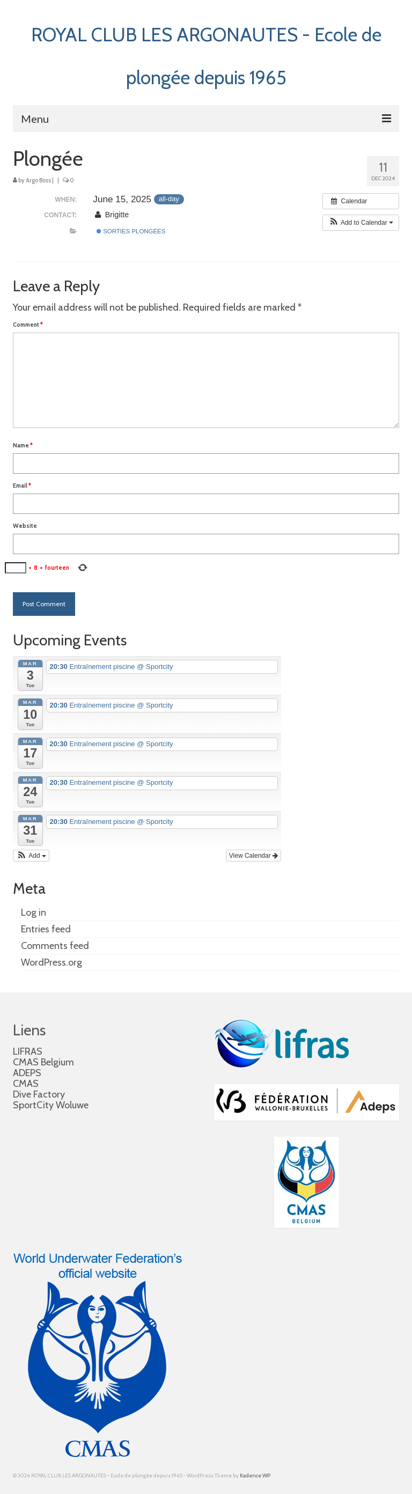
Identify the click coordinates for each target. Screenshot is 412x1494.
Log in (33, 912)
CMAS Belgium (43, 1062)
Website (25, 525)
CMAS (26, 1084)
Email (22, 485)
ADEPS (27, 1073)
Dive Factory (39, 1094)
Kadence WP (255, 1475)
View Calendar (253, 855)
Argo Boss (38, 180)
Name (23, 445)
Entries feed (46, 929)
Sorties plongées (131, 231)
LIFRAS (27, 1051)
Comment (28, 324)
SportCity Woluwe (51, 1105)
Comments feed (55, 946)
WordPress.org (51, 962)
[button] (361, 222)
